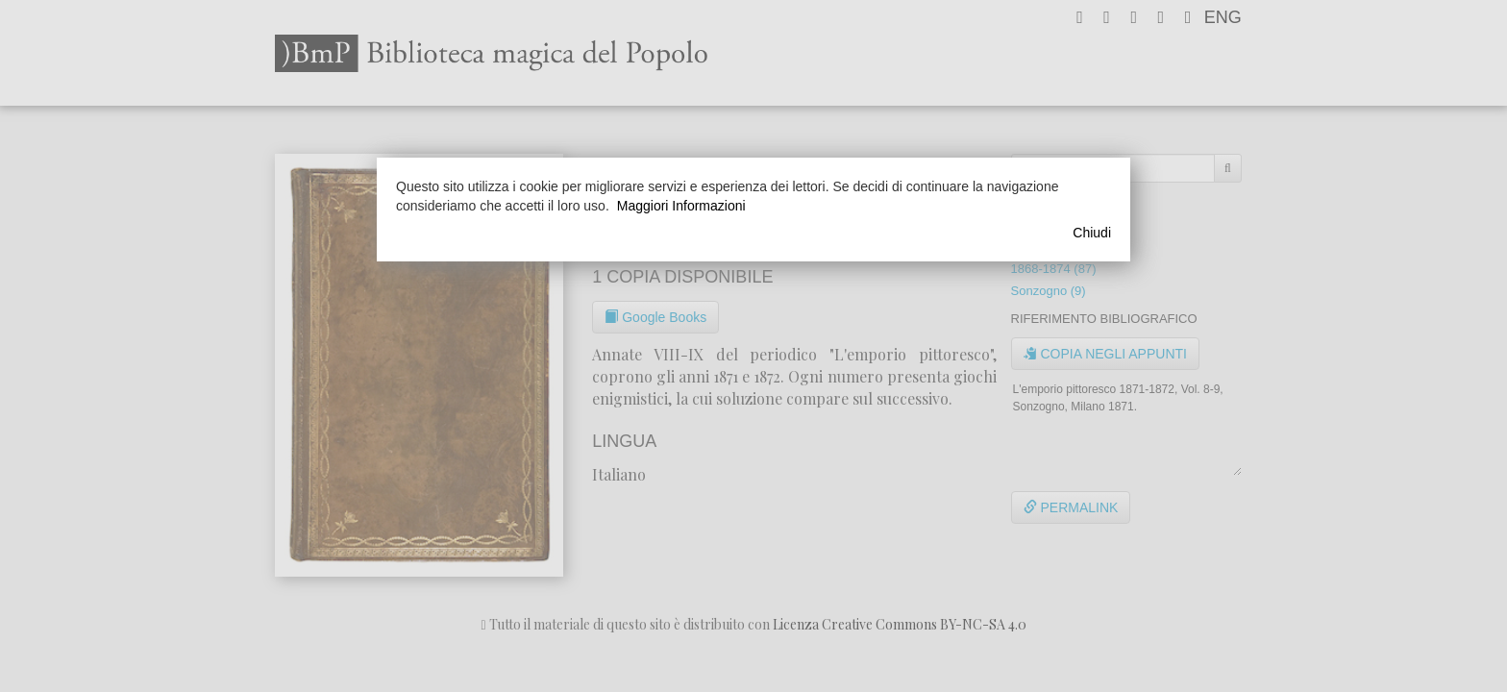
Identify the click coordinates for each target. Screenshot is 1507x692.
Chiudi (1092, 232)
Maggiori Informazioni (681, 205)
